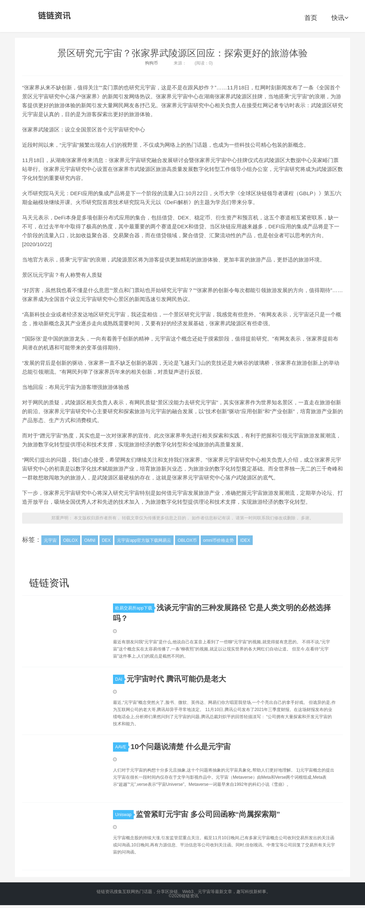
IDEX (245, 540)
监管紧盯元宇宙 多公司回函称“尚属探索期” (208, 814)
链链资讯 (53, 16)
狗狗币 (151, 63)
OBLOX (70, 540)
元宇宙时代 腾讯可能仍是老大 (176, 679)
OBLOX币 (187, 540)
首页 (310, 17)
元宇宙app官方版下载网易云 (144, 540)
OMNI (89, 540)
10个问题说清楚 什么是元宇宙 (180, 746)
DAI (119, 679)
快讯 (339, 17)
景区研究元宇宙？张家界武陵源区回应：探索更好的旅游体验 (182, 53)
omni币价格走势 (218, 540)
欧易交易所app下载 (134, 608)
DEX (106, 540)
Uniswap (124, 814)
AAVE (121, 746)
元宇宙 (50, 540)
